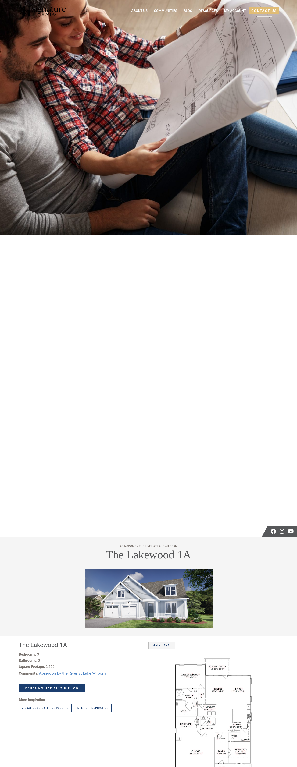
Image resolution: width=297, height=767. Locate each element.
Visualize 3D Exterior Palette (45, 707)
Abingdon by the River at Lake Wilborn (72, 673)
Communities (165, 11)
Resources (208, 11)
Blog (188, 11)
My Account (235, 11)
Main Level (161, 645)
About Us (139, 11)
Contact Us (264, 11)
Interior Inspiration (92, 707)
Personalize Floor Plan (52, 688)
